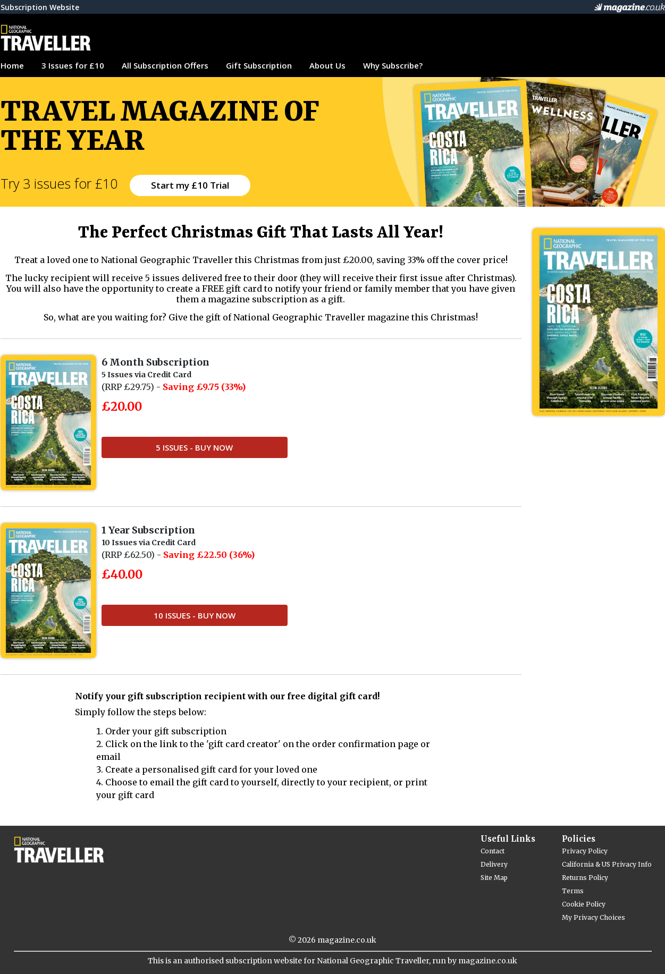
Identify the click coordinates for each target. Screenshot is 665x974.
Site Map (494, 878)
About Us (327, 65)
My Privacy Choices (593, 917)
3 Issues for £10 (72, 65)
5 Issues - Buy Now (194, 447)
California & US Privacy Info (607, 864)
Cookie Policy (583, 904)
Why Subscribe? (393, 65)
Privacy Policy (585, 851)
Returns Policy (585, 878)
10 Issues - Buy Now (194, 615)
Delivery (494, 864)
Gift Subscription (259, 65)
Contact (492, 851)
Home (12, 65)
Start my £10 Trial (190, 185)
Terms (573, 891)
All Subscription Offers (165, 65)
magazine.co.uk (346, 940)
